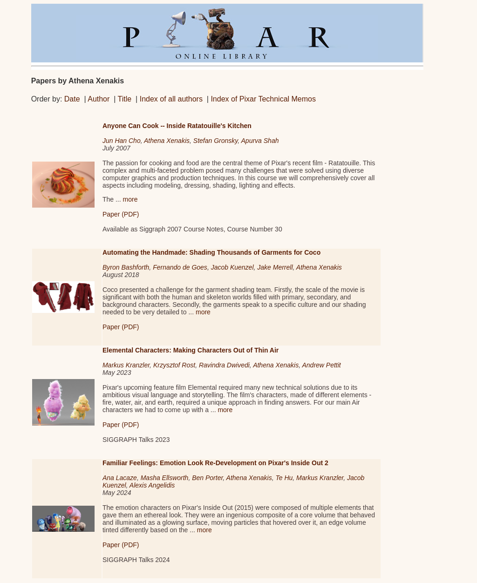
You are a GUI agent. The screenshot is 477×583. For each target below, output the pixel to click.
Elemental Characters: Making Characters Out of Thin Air (190, 350)
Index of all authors (171, 99)
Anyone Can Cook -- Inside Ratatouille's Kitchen (177, 125)
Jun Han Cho (121, 140)
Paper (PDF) (120, 214)
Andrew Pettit (321, 365)
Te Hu (284, 477)
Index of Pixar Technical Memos (263, 99)
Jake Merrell (275, 267)
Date (72, 99)
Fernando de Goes (180, 267)
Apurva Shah (260, 140)
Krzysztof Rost (174, 365)
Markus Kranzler (126, 365)
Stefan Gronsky (215, 140)
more (130, 199)
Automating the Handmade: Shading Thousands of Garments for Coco (211, 252)
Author (98, 99)
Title (125, 99)
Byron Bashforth (125, 267)
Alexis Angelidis (152, 485)
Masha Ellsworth (165, 477)
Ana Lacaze (119, 477)
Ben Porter (207, 477)
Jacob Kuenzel (232, 267)
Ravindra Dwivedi (224, 365)
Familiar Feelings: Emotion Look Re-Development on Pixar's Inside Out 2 (215, 463)
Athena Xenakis (167, 140)
